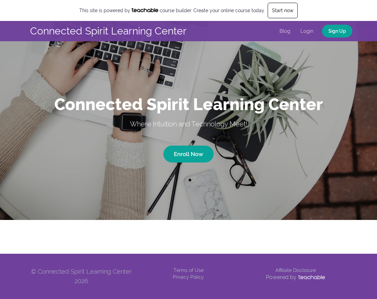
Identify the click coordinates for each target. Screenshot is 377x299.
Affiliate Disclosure (295, 270)
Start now (282, 10)
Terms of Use (188, 270)
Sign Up (337, 31)
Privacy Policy (188, 277)
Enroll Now (188, 154)
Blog (284, 31)
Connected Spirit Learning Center (108, 31)
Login (307, 31)
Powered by (295, 277)
